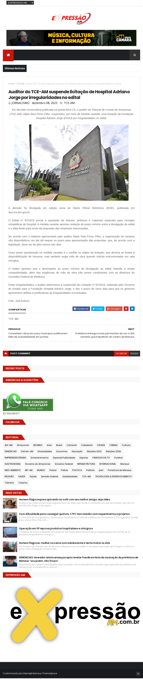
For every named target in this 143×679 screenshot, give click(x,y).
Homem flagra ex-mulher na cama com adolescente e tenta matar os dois (64, 543)
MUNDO (41, 470)
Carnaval (72, 445)
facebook (121, 354)
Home (11, 84)
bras (49, 445)
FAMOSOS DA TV (101, 458)
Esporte (84, 458)
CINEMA (113, 445)
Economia (61, 452)
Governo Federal (64, 464)
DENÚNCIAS (11, 452)
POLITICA (77, 470)
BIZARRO (37, 445)
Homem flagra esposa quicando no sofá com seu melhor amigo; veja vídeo (64, 500)
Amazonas (23, 445)
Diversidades (45, 452)
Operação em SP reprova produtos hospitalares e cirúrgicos (56, 529)
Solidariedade (69, 477)
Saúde (33, 477)
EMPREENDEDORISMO (15, 458)
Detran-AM (27, 452)
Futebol (118, 458)
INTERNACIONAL (107, 464)
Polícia (64, 470)
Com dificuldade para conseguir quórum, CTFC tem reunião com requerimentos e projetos (74, 514)
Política (90, 470)
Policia (52, 470)
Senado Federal (49, 477)
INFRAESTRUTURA (86, 464)
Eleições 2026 (113, 452)
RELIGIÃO (9, 477)
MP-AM (28, 470)
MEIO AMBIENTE (13, 470)
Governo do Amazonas (37, 464)
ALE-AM (8, 445)
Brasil (59, 445)
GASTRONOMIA (13, 464)
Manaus (124, 464)
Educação (77, 452)
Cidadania (86, 445)
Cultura (126, 445)
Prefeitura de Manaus (119, 470)
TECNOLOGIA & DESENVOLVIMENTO (113, 477)
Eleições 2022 (94, 452)
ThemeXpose (49, 674)
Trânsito (9, 483)
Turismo (22, 483)
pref (101, 470)
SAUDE (21, 477)
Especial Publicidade (64, 458)
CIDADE (101, 445)
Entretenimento (40, 458)
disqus (134, 354)
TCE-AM (20, 84)
